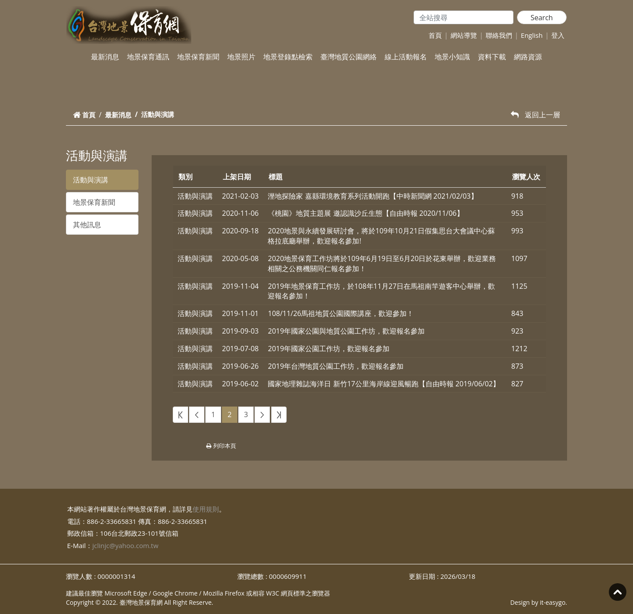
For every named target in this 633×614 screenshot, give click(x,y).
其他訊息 (87, 224)
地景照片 (241, 57)
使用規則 (206, 509)
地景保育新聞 (198, 57)
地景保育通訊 (148, 57)
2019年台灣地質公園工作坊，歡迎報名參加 (336, 366)
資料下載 (492, 57)
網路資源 (528, 57)
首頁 (435, 35)
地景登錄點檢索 (288, 57)
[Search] (463, 17)
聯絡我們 (499, 35)
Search (542, 17)
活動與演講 (90, 180)
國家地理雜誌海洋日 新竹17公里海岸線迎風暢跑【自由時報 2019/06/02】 (384, 384)
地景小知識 (452, 57)
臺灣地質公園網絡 (348, 57)
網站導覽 (464, 35)
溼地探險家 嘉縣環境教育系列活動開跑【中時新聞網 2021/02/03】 (372, 196)
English (532, 35)
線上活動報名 (406, 57)
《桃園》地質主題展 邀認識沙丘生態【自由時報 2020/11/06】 (365, 213)
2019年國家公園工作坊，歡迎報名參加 (328, 348)
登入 (557, 35)
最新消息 (105, 57)
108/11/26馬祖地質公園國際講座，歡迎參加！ (341, 313)
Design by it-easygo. (538, 602)
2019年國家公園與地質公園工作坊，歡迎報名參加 (346, 331)
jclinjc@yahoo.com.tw (125, 545)
